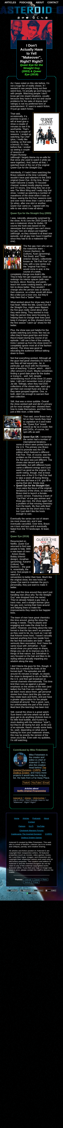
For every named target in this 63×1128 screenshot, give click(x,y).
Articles (28, 798)
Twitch (26, 783)
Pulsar (36, 882)
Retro (45, 879)
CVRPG (37, 770)
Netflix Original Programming (31, 791)
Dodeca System (21, 773)
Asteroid (27, 879)
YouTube (36, 783)
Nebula (27, 882)
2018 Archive (39, 798)
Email (46, 783)
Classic (37, 879)
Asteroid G (17, 798)
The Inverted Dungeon (29, 768)
